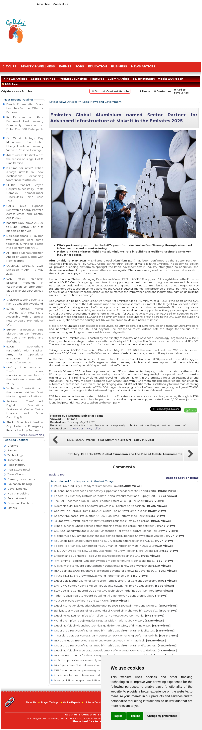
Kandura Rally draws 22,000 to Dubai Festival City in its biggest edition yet (24, 226)
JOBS (80, 66)
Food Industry (16, 464)
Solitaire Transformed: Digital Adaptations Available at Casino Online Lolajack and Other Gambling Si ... (24, 409)
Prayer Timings (49, 702)
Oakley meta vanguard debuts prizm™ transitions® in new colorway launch (112, 565)
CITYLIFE (9, 66)
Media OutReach (170, 79)
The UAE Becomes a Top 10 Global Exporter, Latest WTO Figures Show (109, 500)
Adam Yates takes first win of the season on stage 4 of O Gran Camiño (24, 159)
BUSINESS (119, 66)
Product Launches (73, 79)
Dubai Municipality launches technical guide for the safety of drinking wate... (112, 625)
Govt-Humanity (17, 488)
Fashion (13, 450)
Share (192, 410)
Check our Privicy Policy (85, 428)
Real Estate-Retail (19, 469)
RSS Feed (11, 84)
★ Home (144, 91)
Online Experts (71, 702)
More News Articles (31, 434)
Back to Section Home (182, 477)
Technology (15, 455)
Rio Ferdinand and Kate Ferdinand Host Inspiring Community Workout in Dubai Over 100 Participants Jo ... (24, 125)
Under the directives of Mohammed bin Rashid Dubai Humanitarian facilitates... (114, 630)
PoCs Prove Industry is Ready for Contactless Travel (98, 485)
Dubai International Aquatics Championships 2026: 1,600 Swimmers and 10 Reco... (115, 605)
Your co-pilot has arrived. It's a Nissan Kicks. (91, 600)
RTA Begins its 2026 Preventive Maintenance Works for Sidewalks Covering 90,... (115, 570)
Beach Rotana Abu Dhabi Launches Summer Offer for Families (24, 108)
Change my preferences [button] (162, 715)
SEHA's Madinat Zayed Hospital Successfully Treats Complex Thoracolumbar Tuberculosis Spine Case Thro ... (24, 192)
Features (97, 79)
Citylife (6, 91)
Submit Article (118, 79)
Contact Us (88, 714)
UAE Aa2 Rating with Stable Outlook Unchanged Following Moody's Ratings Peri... (116, 530)
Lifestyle (13, 445)
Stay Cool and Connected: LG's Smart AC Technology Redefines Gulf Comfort (113, 590)
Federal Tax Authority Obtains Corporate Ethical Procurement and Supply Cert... (115, 495)
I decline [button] (135, 715)
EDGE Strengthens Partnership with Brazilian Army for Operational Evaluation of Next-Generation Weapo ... (24, 354)
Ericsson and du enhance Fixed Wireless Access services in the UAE (107, 555)
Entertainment (17, 498)
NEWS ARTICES (143, 66)
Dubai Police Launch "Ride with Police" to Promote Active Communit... (109, 615)
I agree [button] (118, 715)
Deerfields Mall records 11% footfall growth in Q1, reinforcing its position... (110, 505)
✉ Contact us (162, 91)
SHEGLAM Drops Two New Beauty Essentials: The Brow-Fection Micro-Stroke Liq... (116, 550)
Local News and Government (101, 101)
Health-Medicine (18, 493)
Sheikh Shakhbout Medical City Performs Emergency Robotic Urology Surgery (24, 426)
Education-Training (20, 483)
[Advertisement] (118, 33)
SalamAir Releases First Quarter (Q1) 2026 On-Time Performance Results (110, 515)
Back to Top (57, 474)
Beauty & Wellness (38, 66)
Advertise (43, 4)
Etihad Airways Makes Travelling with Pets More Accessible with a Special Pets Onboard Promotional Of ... (24, 316)
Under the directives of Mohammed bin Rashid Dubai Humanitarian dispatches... (115, 645)
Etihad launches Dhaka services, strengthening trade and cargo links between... (115, 525)
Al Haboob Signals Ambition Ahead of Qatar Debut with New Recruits (24, 256)
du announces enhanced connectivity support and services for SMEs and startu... (115, 490)
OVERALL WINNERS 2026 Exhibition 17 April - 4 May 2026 (24, 269)
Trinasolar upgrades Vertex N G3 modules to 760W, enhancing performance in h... (116, 635)
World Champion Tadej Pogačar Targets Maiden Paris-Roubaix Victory (109, 620)
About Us (31, 702)
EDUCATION (97, 66)
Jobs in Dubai (93, 702)
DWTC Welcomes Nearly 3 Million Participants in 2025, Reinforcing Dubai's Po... (114, 585)
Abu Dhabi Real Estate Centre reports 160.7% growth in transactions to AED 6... (114, 540)
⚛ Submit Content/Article (110, 91)
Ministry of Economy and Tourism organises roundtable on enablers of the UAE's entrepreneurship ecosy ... (24, 375)
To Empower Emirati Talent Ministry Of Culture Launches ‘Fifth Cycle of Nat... (112, 520)
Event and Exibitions (20, 503)
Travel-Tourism (17, 474)
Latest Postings (43, 79)
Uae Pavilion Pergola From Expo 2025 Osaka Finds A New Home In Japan (110, 510)
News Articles (15, 79)
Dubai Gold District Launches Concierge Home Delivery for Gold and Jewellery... (115, 580)
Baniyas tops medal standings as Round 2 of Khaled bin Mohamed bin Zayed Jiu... (115, 610)
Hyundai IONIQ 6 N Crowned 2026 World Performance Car (101, 575)
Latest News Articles (63, 101)
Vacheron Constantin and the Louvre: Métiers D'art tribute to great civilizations (24, 392)
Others (12, 507)
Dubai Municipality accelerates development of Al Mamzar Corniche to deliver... (115, 650)
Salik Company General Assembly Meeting (91, 660)
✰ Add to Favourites (181, 91)
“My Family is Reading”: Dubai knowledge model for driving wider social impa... (114, 560)
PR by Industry (144, 79)
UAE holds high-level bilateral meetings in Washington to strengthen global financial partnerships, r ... (24, 286)
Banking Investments (21, 479)
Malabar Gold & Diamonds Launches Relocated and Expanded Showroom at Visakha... (119, 535)
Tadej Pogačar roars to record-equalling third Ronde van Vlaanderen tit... (110, 595)
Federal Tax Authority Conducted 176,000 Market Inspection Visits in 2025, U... (113, 545)
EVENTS (65, 66)
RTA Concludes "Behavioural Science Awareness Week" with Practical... (110, 640)
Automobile (15, 460)
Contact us (60, 4)
